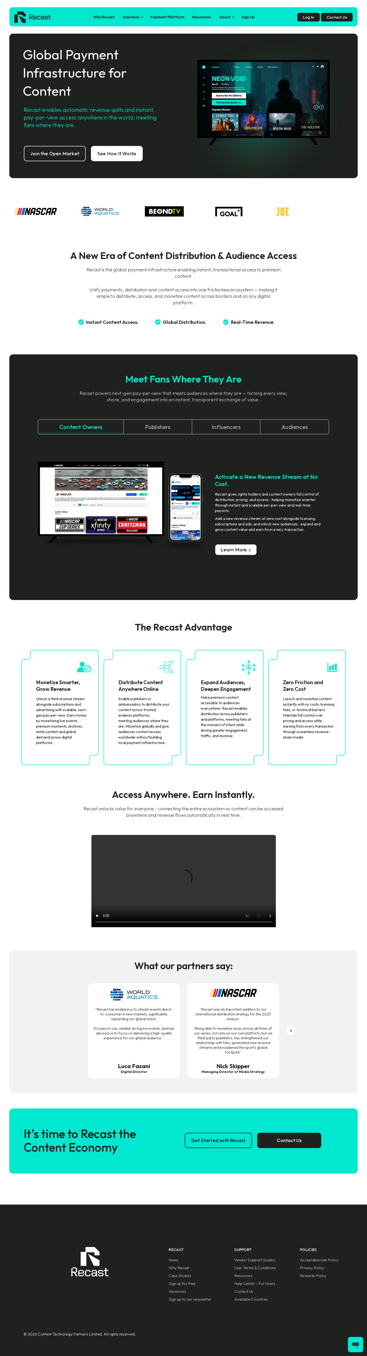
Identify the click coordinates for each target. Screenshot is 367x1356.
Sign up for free (182, 1283)
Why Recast (104, 17)
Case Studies (180, 1275)
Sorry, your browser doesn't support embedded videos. (183, 881)
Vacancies (177, 1291)
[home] (32, 17)
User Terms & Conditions (255, 1267)
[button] (132, 17)
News (173, 1260)
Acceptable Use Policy (319, 1260)
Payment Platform (167, 17)
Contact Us (243, 1291)
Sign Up (248, 17)
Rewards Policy (313, 1275)
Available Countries (251, 1299)
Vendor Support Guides (254, 1260)
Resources (201, 17)
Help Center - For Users (254, 1283)
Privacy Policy (312, 1267)
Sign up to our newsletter (190, 1299)
